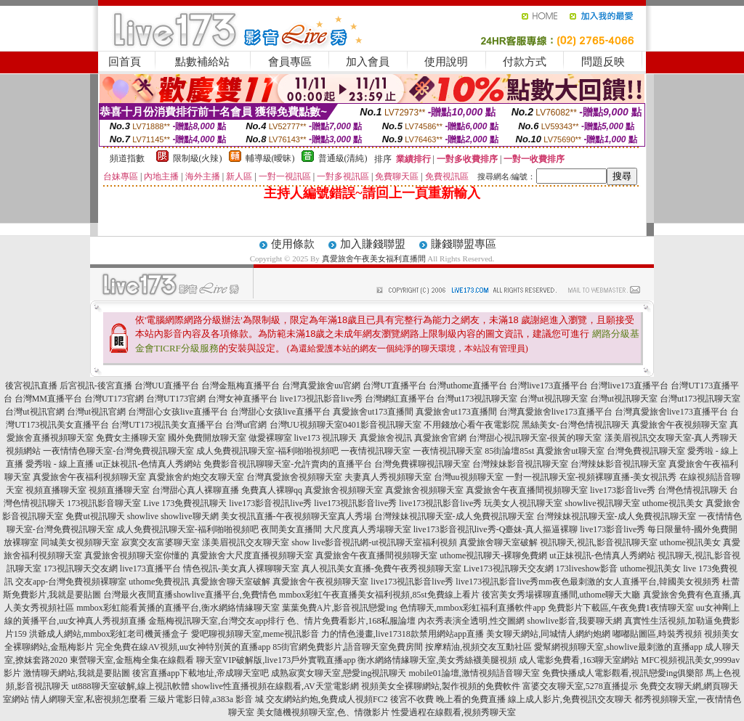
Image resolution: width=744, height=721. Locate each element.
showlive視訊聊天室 (602, 503)
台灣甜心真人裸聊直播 (195, 490)
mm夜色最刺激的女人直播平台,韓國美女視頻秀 (629, 582)
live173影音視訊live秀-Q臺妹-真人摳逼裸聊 (495, 529)
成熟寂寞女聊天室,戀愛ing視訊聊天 (338, 673)
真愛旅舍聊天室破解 (498, 542)
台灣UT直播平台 (394, 385)
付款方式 (524, 62)
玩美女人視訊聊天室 (523, 503)
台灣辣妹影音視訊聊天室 (520, 464)
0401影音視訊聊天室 (382, 425)
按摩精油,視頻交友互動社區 (478, 647)
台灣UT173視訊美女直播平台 (167, 425)
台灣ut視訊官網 (34, 412)
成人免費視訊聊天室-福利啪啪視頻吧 (267, 451)
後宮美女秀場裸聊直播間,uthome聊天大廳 (561, 595)
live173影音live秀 (622, 490)
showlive (142, 516)
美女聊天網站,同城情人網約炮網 (548, 634)
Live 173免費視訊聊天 (185, 503)
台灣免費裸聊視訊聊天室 (422, 464)
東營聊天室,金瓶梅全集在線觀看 (132, 660)
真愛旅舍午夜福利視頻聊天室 (89, 477)
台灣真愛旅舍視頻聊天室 (294, 477)
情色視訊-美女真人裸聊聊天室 (241, 568)
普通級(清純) (343, 158)
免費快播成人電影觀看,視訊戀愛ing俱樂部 (622, 673)
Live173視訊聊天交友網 (509, 568)
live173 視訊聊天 (325, 438)
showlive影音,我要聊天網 (574, 621)
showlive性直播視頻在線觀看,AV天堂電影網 (275, 686)
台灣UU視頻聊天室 (306, 425)
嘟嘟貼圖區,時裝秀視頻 (657, 634)
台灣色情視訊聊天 (692, 490)
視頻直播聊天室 (55, 490)
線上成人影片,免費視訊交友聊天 (570, 699)
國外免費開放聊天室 (207, 438)
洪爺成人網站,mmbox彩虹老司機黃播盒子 (109, 634)
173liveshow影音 (587, 568)
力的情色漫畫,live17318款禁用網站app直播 (402, 634)
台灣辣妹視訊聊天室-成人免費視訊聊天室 (454, 516)
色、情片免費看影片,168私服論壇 (351, 621)
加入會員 (367, 62)
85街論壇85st (509, 451)
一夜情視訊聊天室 (376, 451)
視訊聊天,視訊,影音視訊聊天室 (599, 542)
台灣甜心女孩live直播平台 (178, 412)
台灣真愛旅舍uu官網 (321, 385)
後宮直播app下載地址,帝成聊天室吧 (200, 673)
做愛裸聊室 (270, 438)
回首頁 (124, 62)
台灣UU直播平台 (166, 385)
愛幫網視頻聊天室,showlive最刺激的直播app (618, 647)
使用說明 (446, 62)
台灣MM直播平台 (48, 399)
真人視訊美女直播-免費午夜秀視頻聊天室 (381, 568)
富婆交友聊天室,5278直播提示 (580, 686)
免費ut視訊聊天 (94, 516)
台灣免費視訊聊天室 (646, 451)
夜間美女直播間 (291, 529)
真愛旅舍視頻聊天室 (343, 490)
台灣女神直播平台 (243, 399)
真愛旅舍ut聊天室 (570, 451)
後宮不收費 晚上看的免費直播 (448, 699)
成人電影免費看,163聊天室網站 (579, 660)
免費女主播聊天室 (131, 438)
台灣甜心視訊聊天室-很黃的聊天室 (535, 438)
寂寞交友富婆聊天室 (160, 542)
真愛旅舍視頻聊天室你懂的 (136, 555)
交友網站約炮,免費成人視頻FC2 (327, 699)
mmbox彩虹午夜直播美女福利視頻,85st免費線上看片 (379, 595)
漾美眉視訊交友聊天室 (245, 542)
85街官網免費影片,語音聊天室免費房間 (347, 647)
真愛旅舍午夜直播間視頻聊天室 (527, 490)
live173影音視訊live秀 (270, 503)
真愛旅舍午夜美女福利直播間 (374, 258)
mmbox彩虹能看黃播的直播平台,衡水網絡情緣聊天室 (178, 608)
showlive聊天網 (189, 516)
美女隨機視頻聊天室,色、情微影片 (322, 712)
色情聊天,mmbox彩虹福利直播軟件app (473, 608)
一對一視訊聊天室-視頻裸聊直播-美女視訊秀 (591, 477)
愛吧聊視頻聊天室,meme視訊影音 (255, 634)
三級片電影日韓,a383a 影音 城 (206, 699)
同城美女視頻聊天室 (80, 542)
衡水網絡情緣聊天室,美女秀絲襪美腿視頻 (437, 660)
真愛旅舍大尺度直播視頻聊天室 (252, 555)
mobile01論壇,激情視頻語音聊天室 (474, 673)
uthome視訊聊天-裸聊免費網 (493, 555)
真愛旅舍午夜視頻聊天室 (679, 425)
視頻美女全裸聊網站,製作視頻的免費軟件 (440, 686)
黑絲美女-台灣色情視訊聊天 (575, 425)
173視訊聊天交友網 (81, 568)
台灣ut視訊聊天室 (553, 399)
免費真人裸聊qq (271, 490)
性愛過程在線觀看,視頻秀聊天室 (454, 712)
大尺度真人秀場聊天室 (367, 529)
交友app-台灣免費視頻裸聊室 (70, 582)
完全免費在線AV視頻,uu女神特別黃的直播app (183, 647)
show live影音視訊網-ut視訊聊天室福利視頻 (374, 542)
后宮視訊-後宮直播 (96, 385)
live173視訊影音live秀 (321, 399)
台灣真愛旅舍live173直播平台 (555, 412)
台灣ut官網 (246, 425)
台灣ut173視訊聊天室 (477, 399)
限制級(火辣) (197, 158)
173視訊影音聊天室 (104, 503)
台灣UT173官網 (114, 399)
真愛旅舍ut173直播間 (373, 412)
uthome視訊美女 (672, 503)
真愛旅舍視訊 (386, 438)
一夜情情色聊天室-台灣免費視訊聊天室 (118, 451)
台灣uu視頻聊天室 (469, 477)
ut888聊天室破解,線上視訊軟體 (130, 686)
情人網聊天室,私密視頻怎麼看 (89, 699)
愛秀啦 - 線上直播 (59, 464)
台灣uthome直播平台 (468, 385)
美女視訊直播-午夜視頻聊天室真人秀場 (296, 516)
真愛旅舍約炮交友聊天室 (196, 477)
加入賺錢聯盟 (372, 244)
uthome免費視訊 (159, 582)
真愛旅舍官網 (440, 438)
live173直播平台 (150, 568)
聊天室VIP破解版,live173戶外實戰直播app (276, 660)
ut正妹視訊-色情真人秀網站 (148, 464)
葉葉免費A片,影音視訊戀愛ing (339, 608)
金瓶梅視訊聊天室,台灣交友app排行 (216, 621)
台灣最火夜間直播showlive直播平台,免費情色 (189, 595)
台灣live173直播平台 (548, 385)
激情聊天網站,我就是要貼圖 (76, 673)
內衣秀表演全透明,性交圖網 (471, 621)
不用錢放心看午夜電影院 (471, 425)
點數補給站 (202, 62)
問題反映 (603, 62)
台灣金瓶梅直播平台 (240, 385)
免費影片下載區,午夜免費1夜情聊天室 (621, 608)
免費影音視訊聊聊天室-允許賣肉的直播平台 (287, 464)
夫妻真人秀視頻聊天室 (388, 477)
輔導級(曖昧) (270, 158)
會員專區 (290, 62)
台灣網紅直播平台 (399, 399)
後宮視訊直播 (31, 385)
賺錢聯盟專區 (463, 244)
